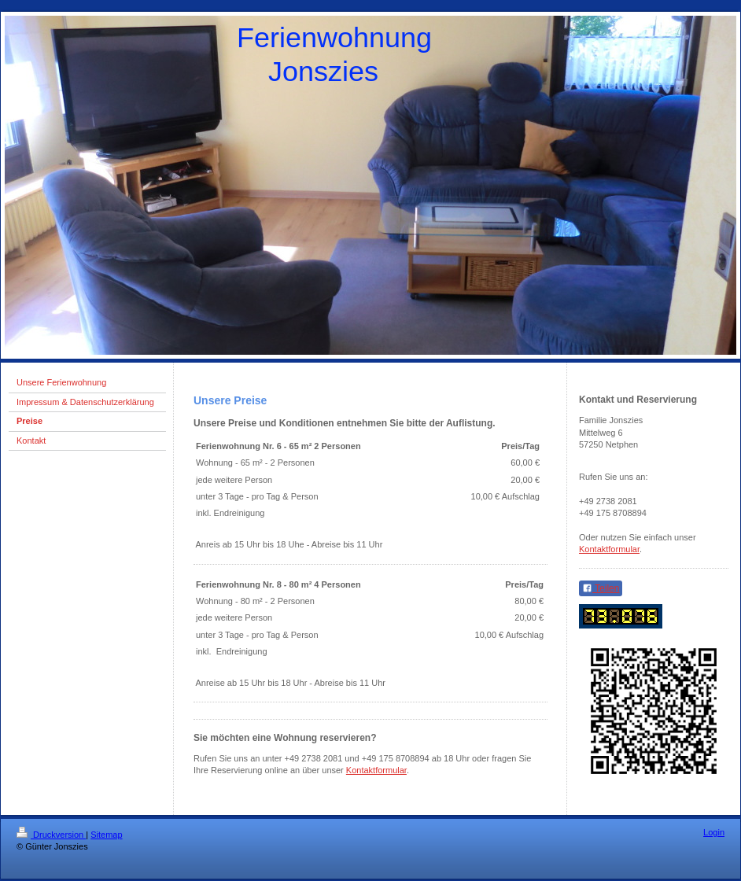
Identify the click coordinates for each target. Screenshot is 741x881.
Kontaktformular (376, 770)
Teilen (600, 588)
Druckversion (51, 834)
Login (713, 832)
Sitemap (106, 834)
